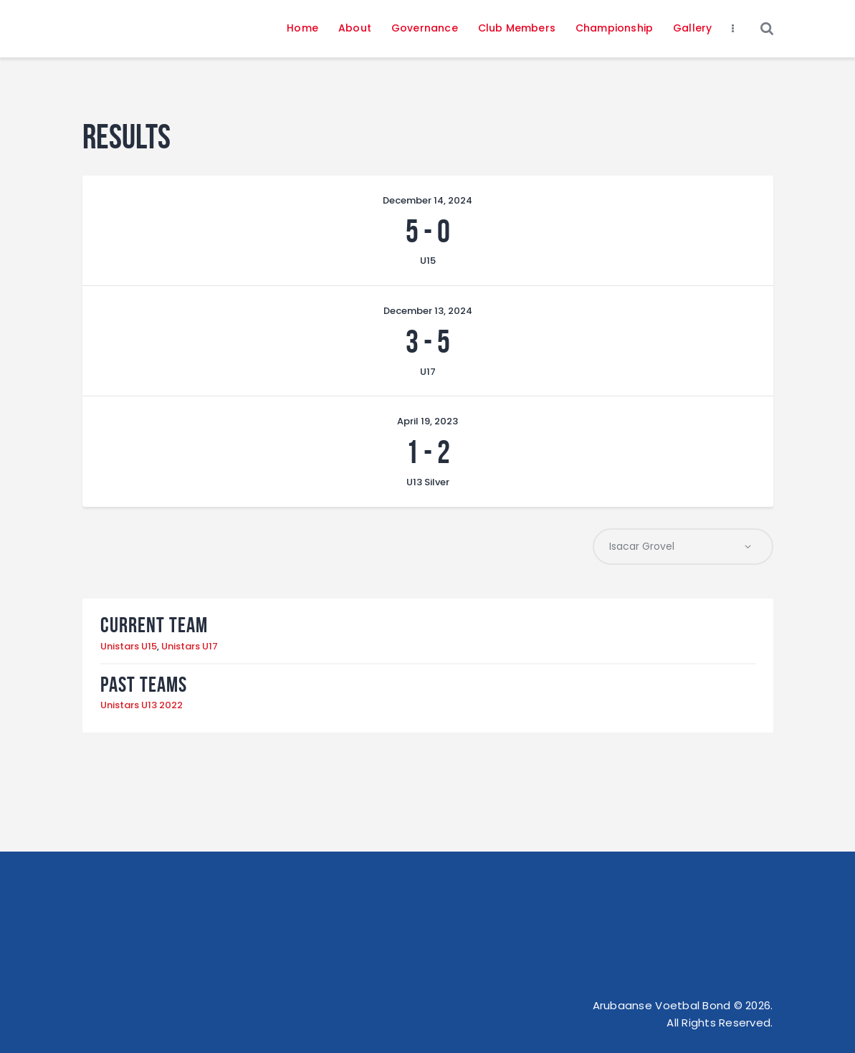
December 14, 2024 (427, 200)
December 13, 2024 (427, 311)
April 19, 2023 (427, 421)
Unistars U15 (128, 646)
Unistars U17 (189, 646)
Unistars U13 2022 (141, 705)
